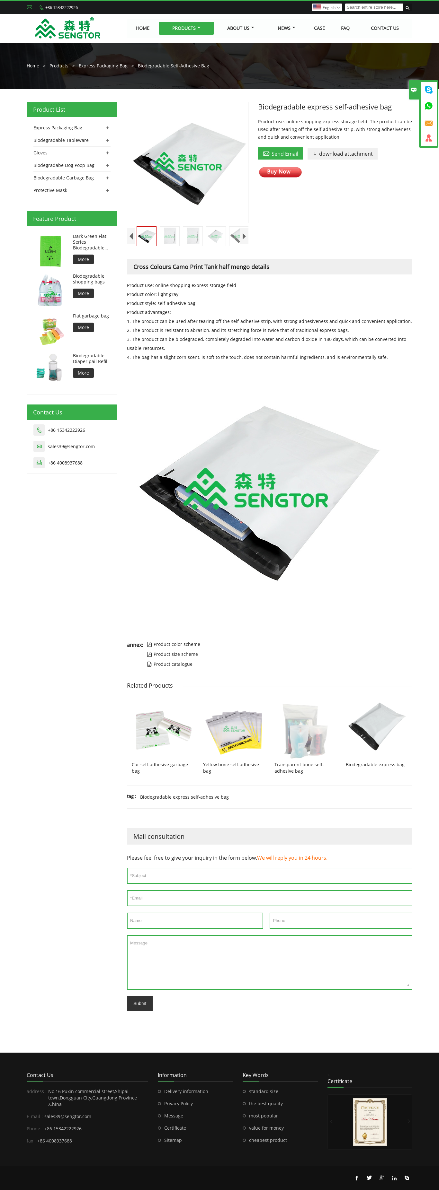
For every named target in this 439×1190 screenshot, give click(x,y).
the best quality (266, 1104)
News (286, 28)
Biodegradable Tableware (61, 140)
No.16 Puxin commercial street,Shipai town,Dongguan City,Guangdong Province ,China (92, 1098)
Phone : (35, 1129)
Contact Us (385, 28)
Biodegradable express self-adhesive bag (184, 797)
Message (269, 963)
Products (186, 28)
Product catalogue (170, 664)
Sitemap (173, 1140)
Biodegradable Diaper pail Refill (91, 359)
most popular (263, 1116)
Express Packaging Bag (103, 66)
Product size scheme (172, 654)
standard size (263, 1092)
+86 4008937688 (65, 463)
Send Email (280, 154)
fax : (31, 1141)
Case (319, 28)
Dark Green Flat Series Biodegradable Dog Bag (89, 242)
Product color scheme (173, 644)
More (83, 259)
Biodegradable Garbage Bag (63, 178)
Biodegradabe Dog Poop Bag (63, 165)
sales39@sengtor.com (71, 447)
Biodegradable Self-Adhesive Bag (173, 66)
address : (37, 1092)
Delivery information (186, 1092)
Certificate (175, 1128)
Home (142, 28)
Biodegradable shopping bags (89, 279)
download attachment (342, 154)
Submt (139, 1003)
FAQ (345, 28)
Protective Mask (50, 190)
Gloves (40, 153)
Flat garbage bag (91, 316)
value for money (266, 1128)
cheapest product (268, 1140)
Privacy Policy (178, 1104)
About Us (240, 28)
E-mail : (35, 1117)
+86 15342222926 (61, 7)
